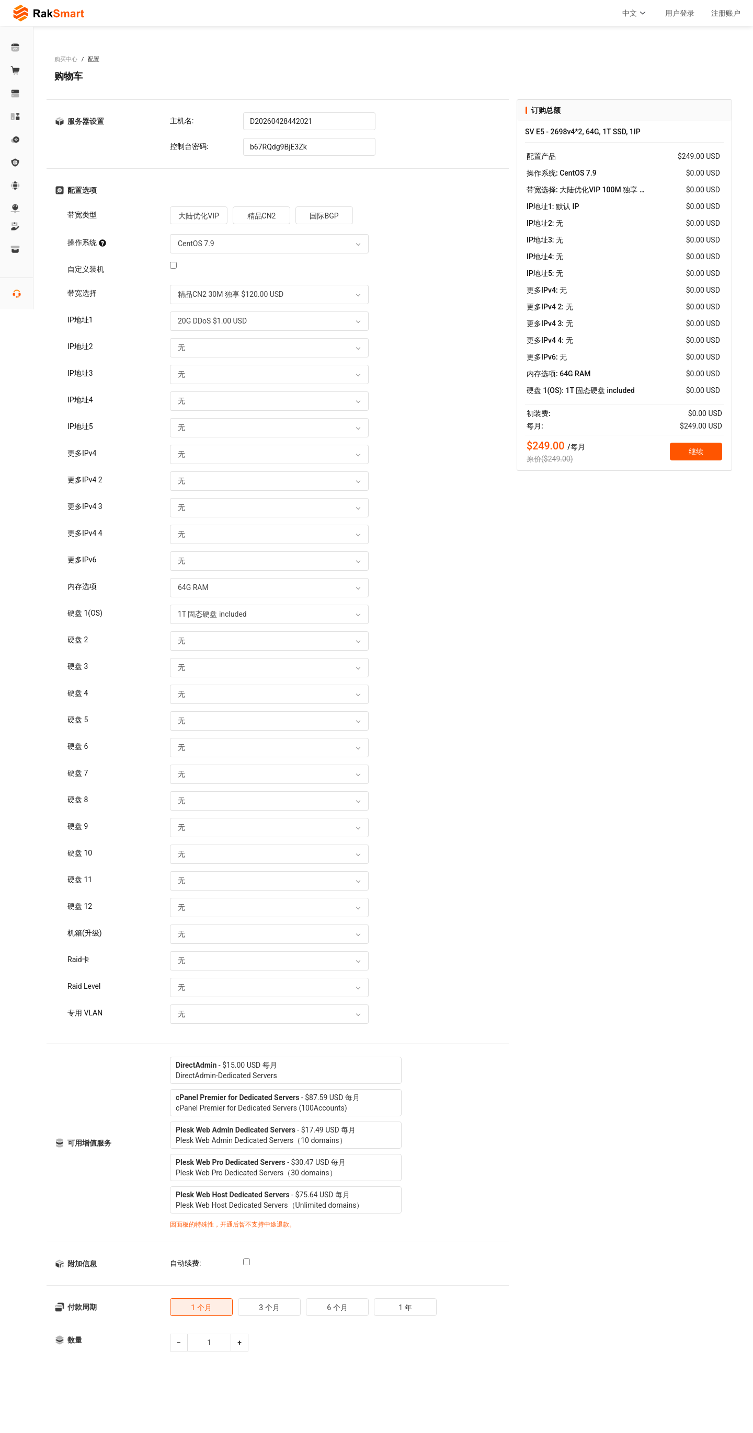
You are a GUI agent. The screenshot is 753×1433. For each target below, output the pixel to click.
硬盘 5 (77, 719)
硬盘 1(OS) (84, 613)
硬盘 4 (77, 693)
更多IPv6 (81, 560)
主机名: (181, 121)
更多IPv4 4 (84, 533)
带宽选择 (82, 293)
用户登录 (679, 13)
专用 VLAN (84, 1013)
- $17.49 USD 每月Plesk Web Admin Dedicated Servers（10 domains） (266, 1135)
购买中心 (65, 59)
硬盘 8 (77, 799)
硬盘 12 (79, 906)
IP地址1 (80, 320)
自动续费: (185, 1263)
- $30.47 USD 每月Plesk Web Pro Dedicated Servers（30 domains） (261, 1167)
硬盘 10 (79, 853)
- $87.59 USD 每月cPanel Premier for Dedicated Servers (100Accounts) (268, 1102)
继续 (696, 451)
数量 (74, 1340)
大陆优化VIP (198, 216)
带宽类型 (82, 215)
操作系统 (86, 242)
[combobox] (269, 243)
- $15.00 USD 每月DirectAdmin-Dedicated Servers (226, 1070)
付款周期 (82, 1307)
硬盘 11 (79, 879)
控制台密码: (189, 146)
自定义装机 (85, 269)
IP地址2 (80, 346)
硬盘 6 (77, 746)
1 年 (405, 1307)
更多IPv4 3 (84, 506)
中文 (635, 13)
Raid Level (83, 986)
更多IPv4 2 (84, 480)
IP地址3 (80, 373)
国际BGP (324, 216)
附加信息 (82, 1263)
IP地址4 (80, 400)
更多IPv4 (81, 453)
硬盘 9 (77, 826)
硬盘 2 (77, 639)
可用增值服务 (89, 1143)
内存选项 (82, 586)
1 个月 (201, 1307)
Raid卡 (78, 959)
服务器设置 (85, 121)
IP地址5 (80, 426)
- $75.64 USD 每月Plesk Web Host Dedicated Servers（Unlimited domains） (269, 1200)
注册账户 (725, 13)
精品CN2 (261, 216)
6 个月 (337, 1307)
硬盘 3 (77, 666)
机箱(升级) (84, 933)
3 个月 (269, 1307)
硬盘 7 (77, 773)
